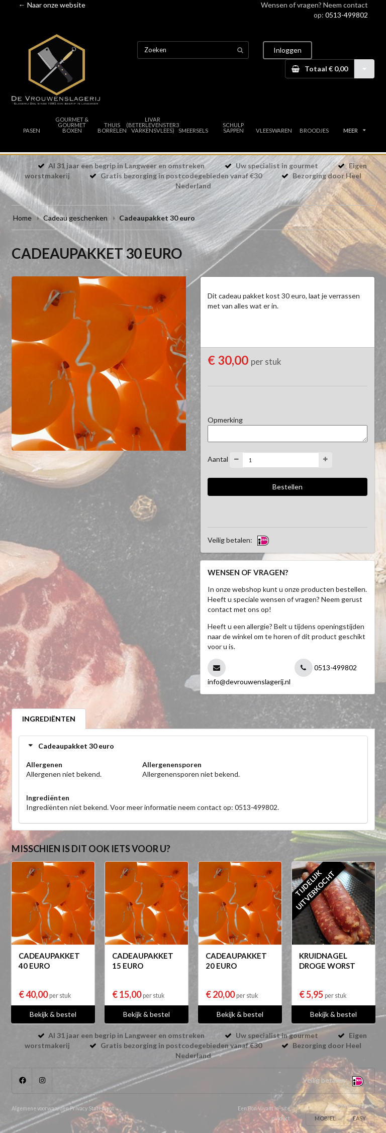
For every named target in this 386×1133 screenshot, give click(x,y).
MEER (354, 130)
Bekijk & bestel (53, 1014)
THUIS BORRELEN (112, 128)
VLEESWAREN (274, 130)
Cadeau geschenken (75, 218)
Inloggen (287, 50)
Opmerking (225, 420)
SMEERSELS (193, 130)
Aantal (218, 459)
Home (22, 218)
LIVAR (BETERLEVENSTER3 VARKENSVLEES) (153, 125)
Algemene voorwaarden (40, 1108)
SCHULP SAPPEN (233, 128)
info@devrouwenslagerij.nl (249, 681)
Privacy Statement (92, 1108)
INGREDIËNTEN (48, 718)
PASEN (31, 130)
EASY (359, 1118)
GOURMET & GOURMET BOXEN (71, 125)
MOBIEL (325, 1118)
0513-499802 (346, 15)
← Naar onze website (52, 5)
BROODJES (314, 130)
